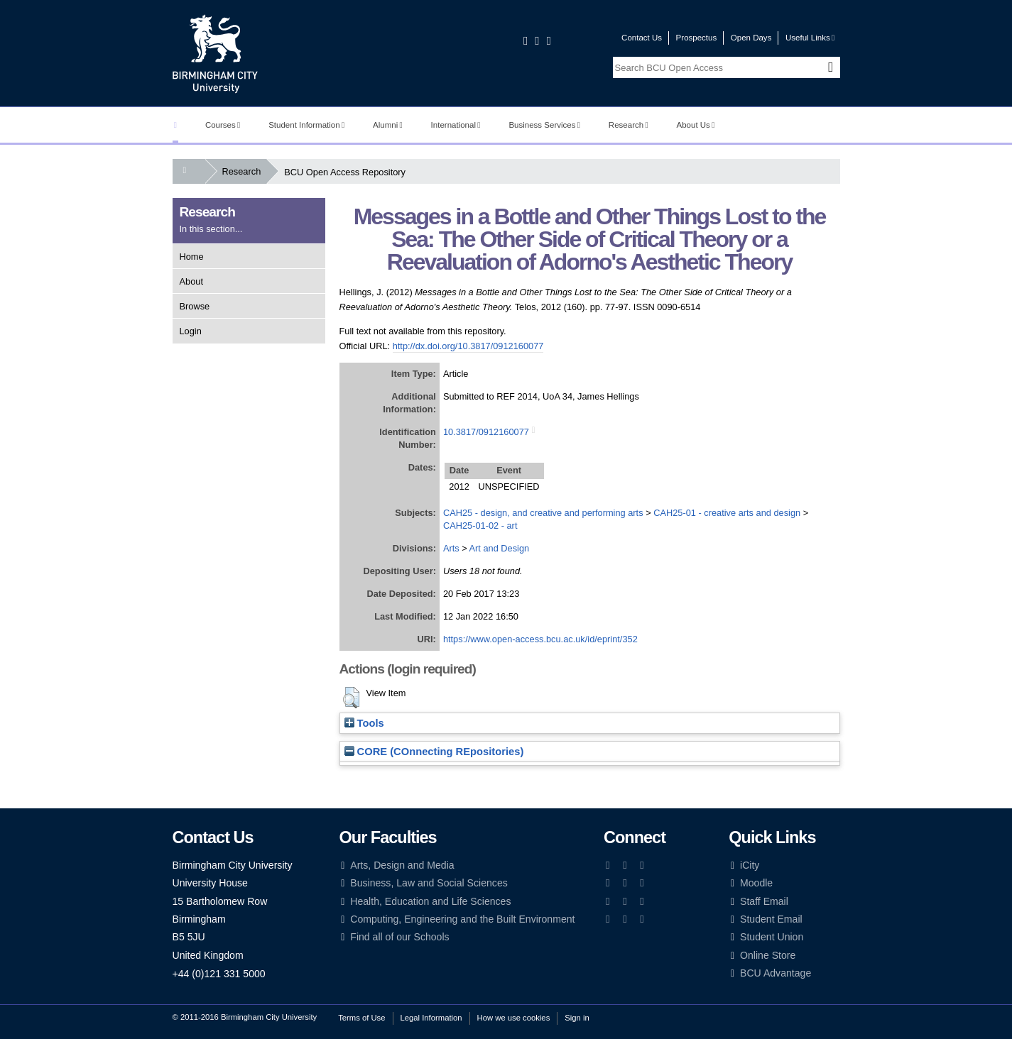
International (456, 125)
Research (628, 125)
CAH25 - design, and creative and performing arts (543, 512)
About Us (696, 125)
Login (191, 331)
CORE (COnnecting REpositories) (434, 751)
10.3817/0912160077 (486, 432)
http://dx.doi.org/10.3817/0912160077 (468, 346)
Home (192, 256)
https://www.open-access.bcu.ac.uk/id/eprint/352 (540, 639)
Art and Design (499, 548)
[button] (351, 697)
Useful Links (809, 37)
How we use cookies (513, 1017)
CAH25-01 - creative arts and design (726, 512)
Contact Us (641, 37)
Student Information (306, 125)
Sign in (577, 1017)
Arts (451, 548)
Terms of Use (361, 1017)
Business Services (544, 125)
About (191, 281)
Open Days (751, 37)
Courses (222, 125)
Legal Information (431, 1017)
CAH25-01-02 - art (480, 525)
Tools (364, 723)
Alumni (388, 125)
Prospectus (696, 37)
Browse (195, 306)
